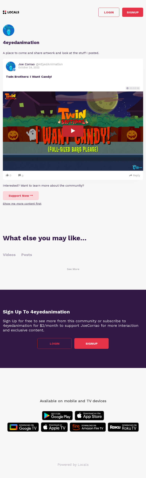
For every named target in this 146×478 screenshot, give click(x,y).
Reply (134, 175)
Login (109, 12)
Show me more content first (22, 203)
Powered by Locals (73, 465)
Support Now (21, 195)
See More (73, 269)
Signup (133, 12)
